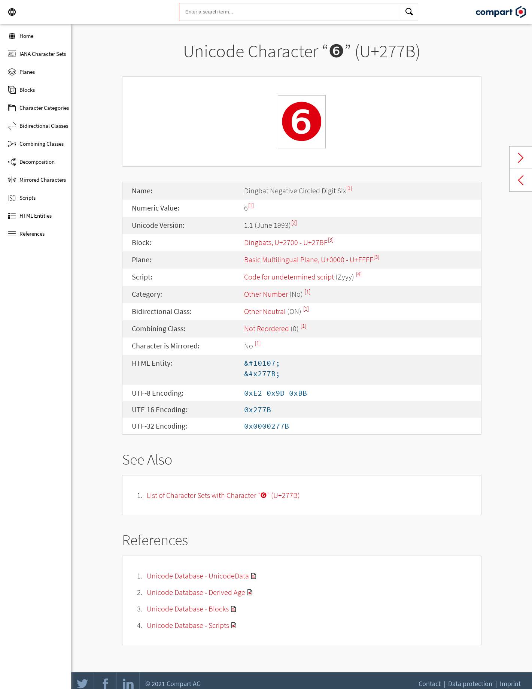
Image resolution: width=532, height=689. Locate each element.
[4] (359, 274)
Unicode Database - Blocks (188, 608)
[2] (294, 222)
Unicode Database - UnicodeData (198, 575)
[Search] (409, 12)
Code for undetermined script (289, 276)
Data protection (470, 683)
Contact (430, 683)
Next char (521, 157)
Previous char (521, 180)
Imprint (510, 683)
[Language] (12, 12)
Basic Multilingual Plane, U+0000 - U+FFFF (308, 259)
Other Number (266, 294)
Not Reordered (266, 328)
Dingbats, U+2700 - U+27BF (286, 242)
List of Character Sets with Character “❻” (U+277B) (223, 495)
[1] (349, 187)
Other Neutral (265, 311)
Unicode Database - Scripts (188, 625)
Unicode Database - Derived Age (196, 592)
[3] (331, 239)
